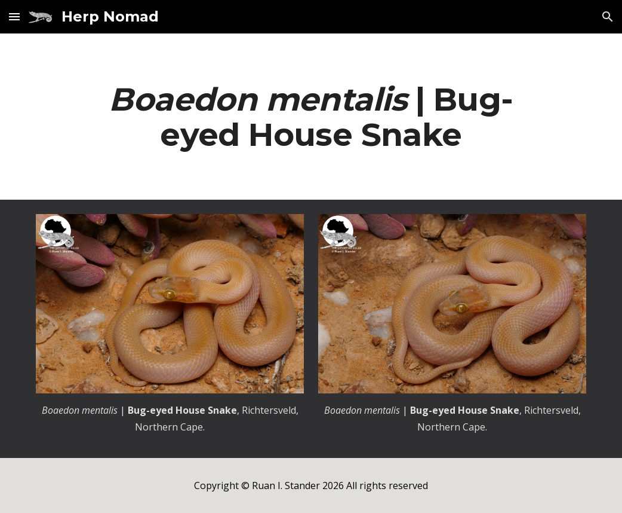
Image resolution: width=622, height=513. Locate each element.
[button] (14, 16)
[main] (311, 116)
